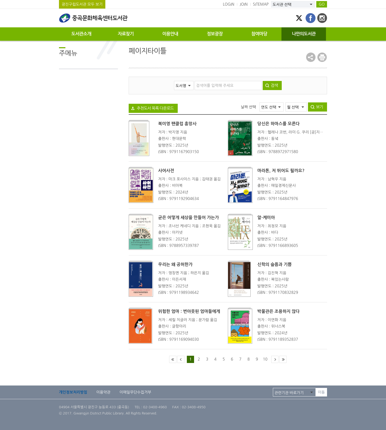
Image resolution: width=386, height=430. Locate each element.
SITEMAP (261, 4)
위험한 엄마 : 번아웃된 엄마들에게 (189, 311)
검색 (274, 85)
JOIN (244, 4)
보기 (319, 107)
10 (265, 359)
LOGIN (228, 4)
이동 (321, 392)
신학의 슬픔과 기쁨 (274, 264)
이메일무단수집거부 (135, 392)
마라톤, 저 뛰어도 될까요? (281, 171)
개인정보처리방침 (73, 392)
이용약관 (103, 392)
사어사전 (166, 171)
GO (322, 4)
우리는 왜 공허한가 (175, 264)
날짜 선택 (248, 107)
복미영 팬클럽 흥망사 (177, 124)
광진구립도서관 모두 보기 (82, 4)
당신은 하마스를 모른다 (278, 124)
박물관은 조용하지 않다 (278, 311)
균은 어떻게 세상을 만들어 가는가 (188, 218)
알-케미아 (266, 218)
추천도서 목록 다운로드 (155, 108)
